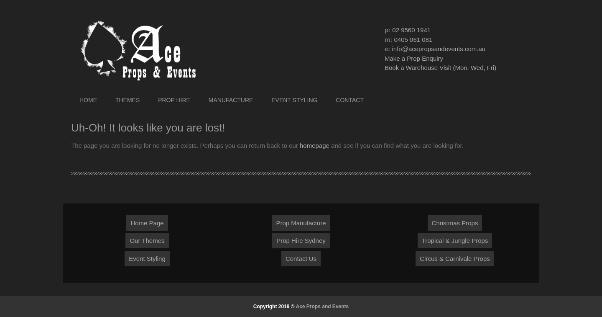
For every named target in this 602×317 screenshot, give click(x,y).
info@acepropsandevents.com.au (439, 48)
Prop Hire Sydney (301, 240)
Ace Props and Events (322, 306)
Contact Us (301, 258)
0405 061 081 (413, 39)
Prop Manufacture (301, 223)
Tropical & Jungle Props (455, 240)
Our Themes (147, 240)
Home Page (146, 223)
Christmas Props (455, 223)
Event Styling (147, 258)
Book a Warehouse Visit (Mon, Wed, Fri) (440, 67)
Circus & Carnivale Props (455, 258)
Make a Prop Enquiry (414, 58)
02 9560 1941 (411, 30)
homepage (314, 145)
